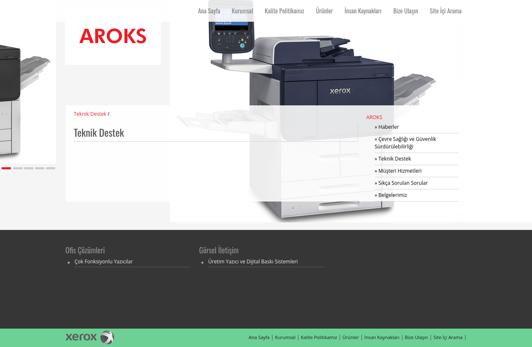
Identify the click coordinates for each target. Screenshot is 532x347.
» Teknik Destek (393, 158)
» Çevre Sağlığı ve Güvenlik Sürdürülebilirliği (405, 142)
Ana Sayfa (259, 337)
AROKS (374, 117)
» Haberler (387, 126)
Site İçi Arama (448, 337)
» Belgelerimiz (391, 195)
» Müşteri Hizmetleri (398, 170)
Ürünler (351, 337)
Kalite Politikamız (319, 337)
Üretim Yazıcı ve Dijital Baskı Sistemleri (253, 261)
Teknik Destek (90, 113)
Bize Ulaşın (416, 337)
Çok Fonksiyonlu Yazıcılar (103, 261)
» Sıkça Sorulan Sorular (401, 182)
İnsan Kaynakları (382, 337)
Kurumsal (285, 337)
